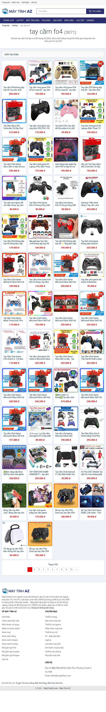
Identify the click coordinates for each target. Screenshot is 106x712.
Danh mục (16, 2)
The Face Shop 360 (30, 683)
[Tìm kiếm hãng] (61, 11)
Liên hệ (34, 2)
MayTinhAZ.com (51, 688)
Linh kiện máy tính (53, 644)
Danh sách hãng (9, 636)
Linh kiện (57, 20)
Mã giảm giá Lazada (10, 651)
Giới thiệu (25, 2)
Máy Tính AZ (64, 688)
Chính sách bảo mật (10, 621)
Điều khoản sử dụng (10, 624)
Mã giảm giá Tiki (9, 648)
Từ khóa (15, 26)
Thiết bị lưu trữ (51, 632)
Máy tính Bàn (32, 20)
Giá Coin (59, 683)
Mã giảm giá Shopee (10, 655)
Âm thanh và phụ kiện (54, 648)
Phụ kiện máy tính (52, 655)
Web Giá (51, 683)
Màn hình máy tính (53, 621)
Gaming (90, 20)
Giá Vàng (43, 683)
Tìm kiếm (95, 11)
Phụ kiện (46, 20)
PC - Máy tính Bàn (52, 636)
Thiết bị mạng (51, 617)
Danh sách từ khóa (10, 644)
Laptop (19, 20)
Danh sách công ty (10, 640)
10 (71, 569)
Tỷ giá (18, 683)
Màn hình (69, 20)
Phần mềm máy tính (53, 628)
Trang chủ (6, 2)
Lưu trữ (80, 20)
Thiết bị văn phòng (53, 651)
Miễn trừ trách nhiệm (11, 628)
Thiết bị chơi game (53, 624)
